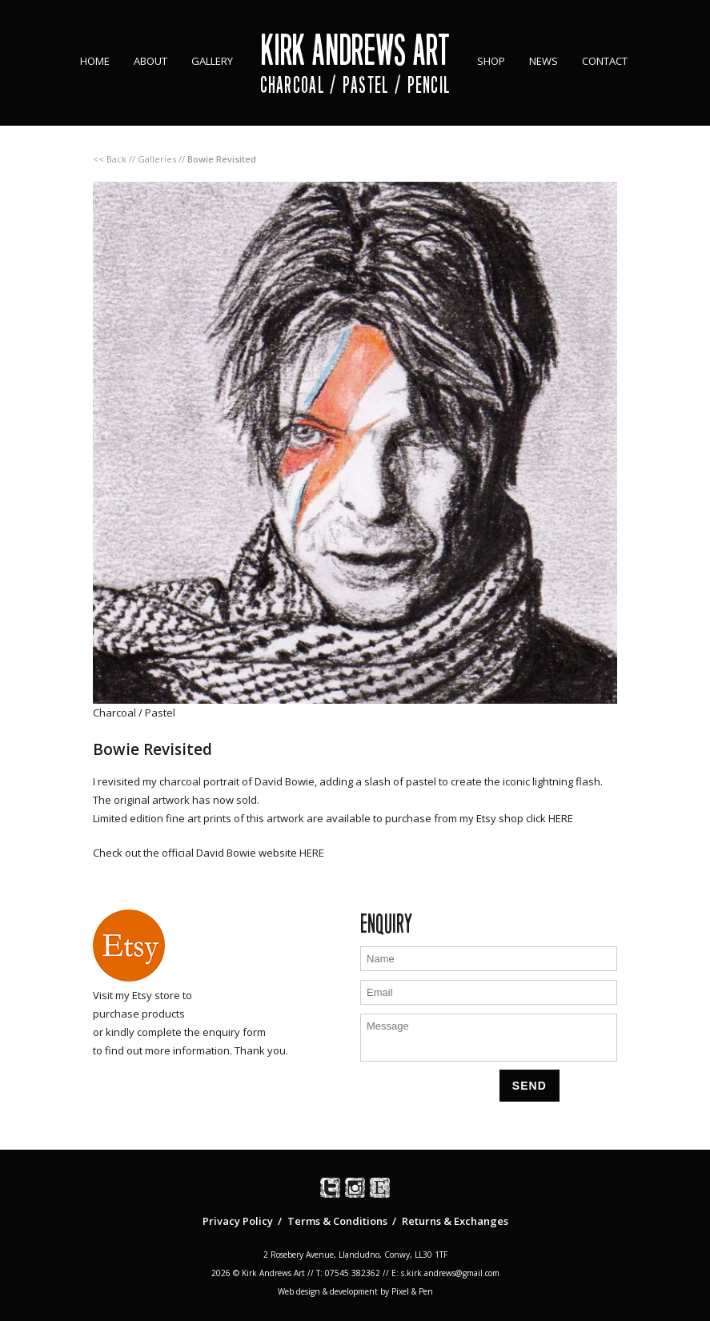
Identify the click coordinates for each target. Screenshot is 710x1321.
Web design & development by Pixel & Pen (355, 1291)
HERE (560, 818)
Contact (605, 61)
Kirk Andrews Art (355, 50)
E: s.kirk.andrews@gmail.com (445, 1273)
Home (95, 61)
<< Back (109, 159)
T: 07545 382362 (348, 1273)
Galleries (157, 159)
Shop (491, 61)
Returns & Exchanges (455, 1221)
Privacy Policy (238, 1221)
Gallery (212, 61)
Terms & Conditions (337, 1221)
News (543, 61)
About (150, 61)
